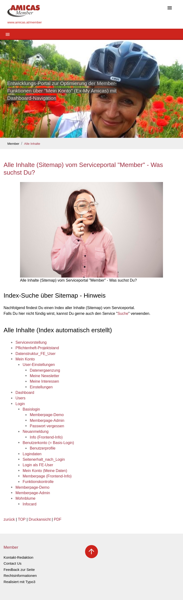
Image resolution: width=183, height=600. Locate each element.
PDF (57, 519)
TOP (21, 519)
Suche (122, 313)
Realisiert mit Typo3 (19, 582)
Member (13, 143)
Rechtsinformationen (20, 575)
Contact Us (12, 563)
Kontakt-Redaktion (18, 557)
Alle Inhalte (32, 143)
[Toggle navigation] (170, 8)
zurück (9, 519)
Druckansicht (40, 519)
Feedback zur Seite (19, 570)
